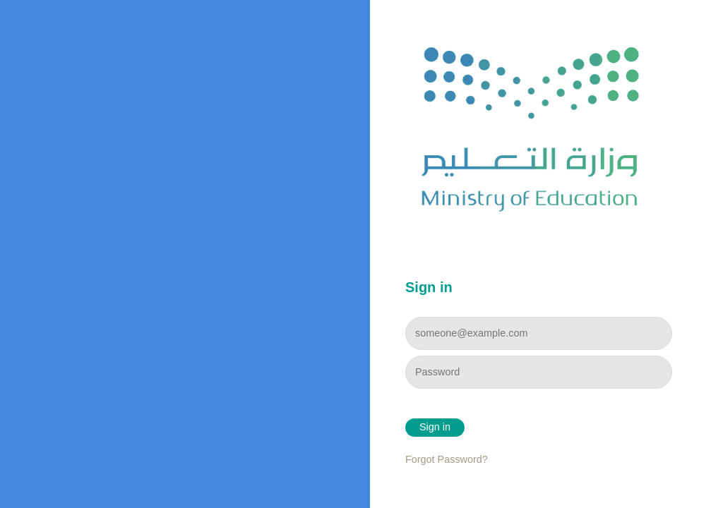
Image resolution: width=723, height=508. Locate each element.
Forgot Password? (446, 459)
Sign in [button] (434, 427)
